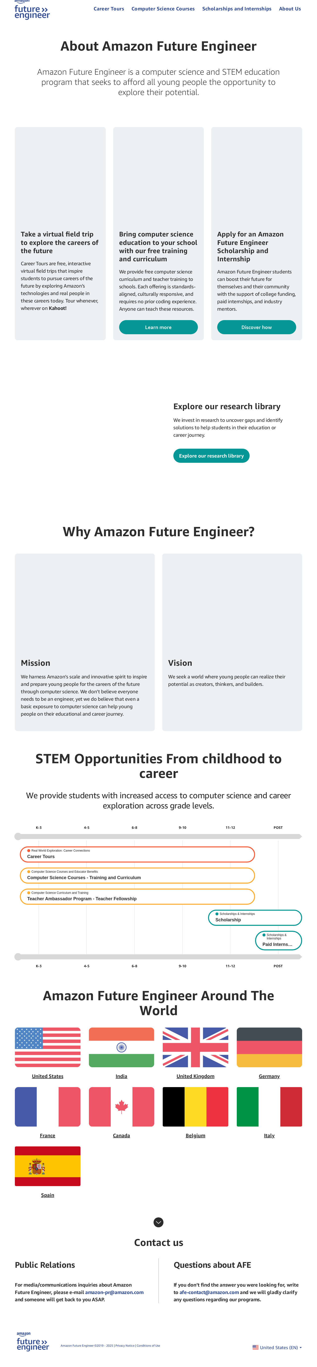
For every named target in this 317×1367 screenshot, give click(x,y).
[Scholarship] (255, 925)
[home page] (33, 12)
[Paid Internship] (278, 948)
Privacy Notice (124, 1353)
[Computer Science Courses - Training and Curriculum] (137, 883)
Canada (121, 1143)
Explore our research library (211, 463)
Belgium (195, 1143)
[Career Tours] (137, 862)
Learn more (158, 334)
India (121, 1083)
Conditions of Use (148, 1353)
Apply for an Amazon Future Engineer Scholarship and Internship (250, 253)
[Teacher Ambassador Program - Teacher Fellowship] (137, 904)
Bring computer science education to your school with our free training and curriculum (158, 253)
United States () (281, 1355)
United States (47, 1083)
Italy (269, 1143)
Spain (47, 1202)
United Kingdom (195, 1083)
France (47, 1143)
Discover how (256, 334)
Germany (269, 1083)
